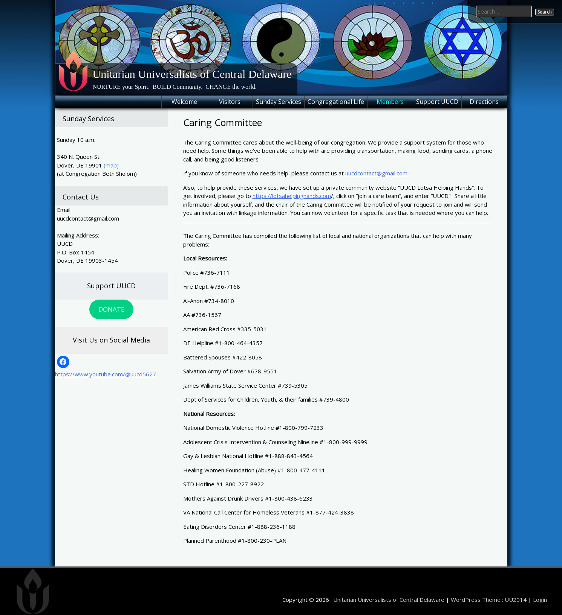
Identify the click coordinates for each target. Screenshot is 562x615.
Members (390, 101)
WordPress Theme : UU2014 (489, 599)
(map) (111, 165)
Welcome (184, 101)
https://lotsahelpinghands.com (292, 195)
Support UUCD (437, 101)
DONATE (111, 309)
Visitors (229, 101)
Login (540, 599)
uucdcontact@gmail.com (376, 173)
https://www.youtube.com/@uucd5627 (105, 374)
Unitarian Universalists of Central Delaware (192, 74)
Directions (484, 101)
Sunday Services (278, 101)
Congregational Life (336, 101)
